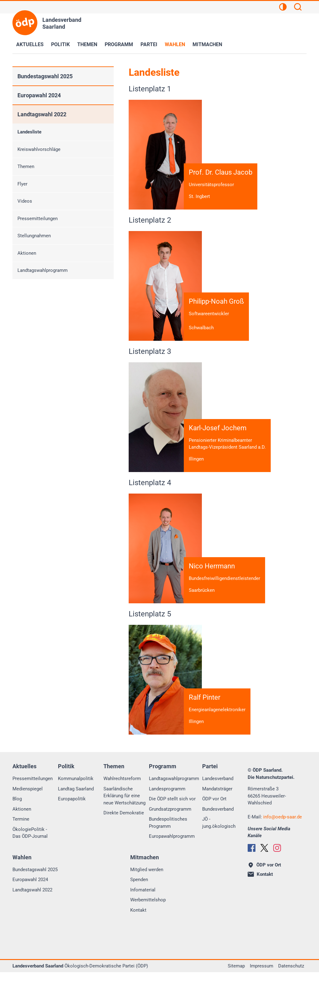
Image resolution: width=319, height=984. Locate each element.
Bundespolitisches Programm (168, 834)
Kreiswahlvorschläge (38, 149)
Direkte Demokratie (123, 824)
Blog (17, 810)
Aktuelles (30, 44)
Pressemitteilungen (37, 218)
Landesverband (217, 790)
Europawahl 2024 (39, 95)
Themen (87, 44)
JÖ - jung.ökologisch (219, 834)
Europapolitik (72, 810)
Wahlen (175, 44)
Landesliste (29, 132)
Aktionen (26, 253)
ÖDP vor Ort (214, 810)
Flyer (22, 184)
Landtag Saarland (76, 800)
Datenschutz (291, 978)
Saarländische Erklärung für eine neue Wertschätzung (124, 808)
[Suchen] (298, 8)
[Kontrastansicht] (283, 8)
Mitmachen (207, 44)
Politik (60, 44)
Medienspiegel (27, 800)
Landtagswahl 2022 (41, 114)
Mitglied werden (146, 881)
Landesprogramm (167, 800)
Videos (24, 201)
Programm (119, 44)
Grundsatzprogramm (170, 821)
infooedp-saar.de (282, 829)
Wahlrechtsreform (122, 790)
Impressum (261, 978)
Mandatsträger (217, 800)
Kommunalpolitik (75, 790)
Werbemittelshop (148, 911)
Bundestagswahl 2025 (45, 76)
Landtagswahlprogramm (42, 270)
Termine (20, 831)
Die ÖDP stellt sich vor (172, 810)
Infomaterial (142, 901)
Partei (148, 44)
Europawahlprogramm (172, 848)
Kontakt (138, 922)
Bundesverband (218, 821)
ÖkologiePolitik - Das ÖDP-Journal (30, 844)
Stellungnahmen (34, 236)
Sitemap (236, 978)
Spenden (139, 891)
